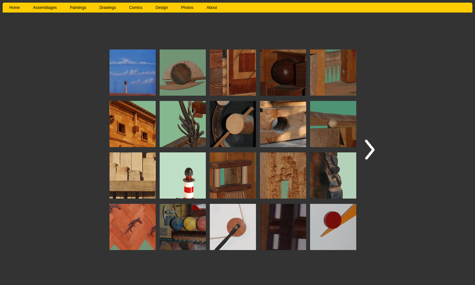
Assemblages (45, 7)
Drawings (107, 7)
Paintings (78, 7)
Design (161, 7)
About (211, 7)
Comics (135, 7)
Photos (187, 7)
